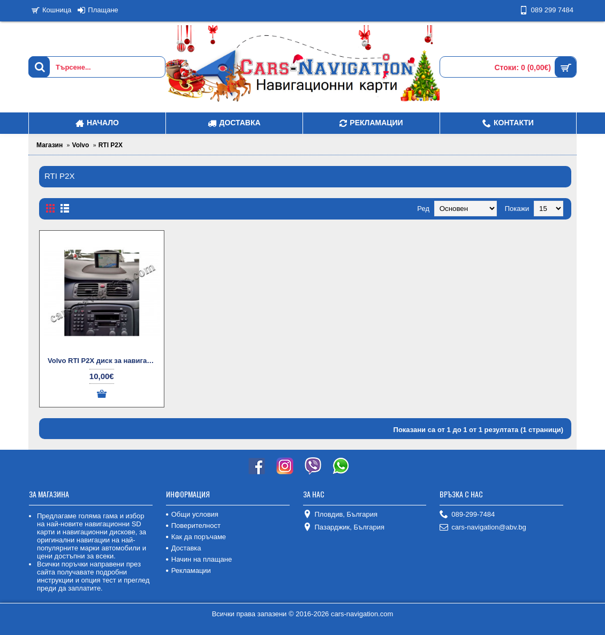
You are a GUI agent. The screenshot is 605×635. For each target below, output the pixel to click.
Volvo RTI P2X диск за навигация (104, 361)
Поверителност (193, 525)
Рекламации (188, 570)
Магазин (49, 145)
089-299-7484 (467, 514)
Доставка (183, 548)
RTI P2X (111, 145)
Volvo (80, 145)
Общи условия (192, 514)
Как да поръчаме (196, 537)
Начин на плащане (199, 559)
